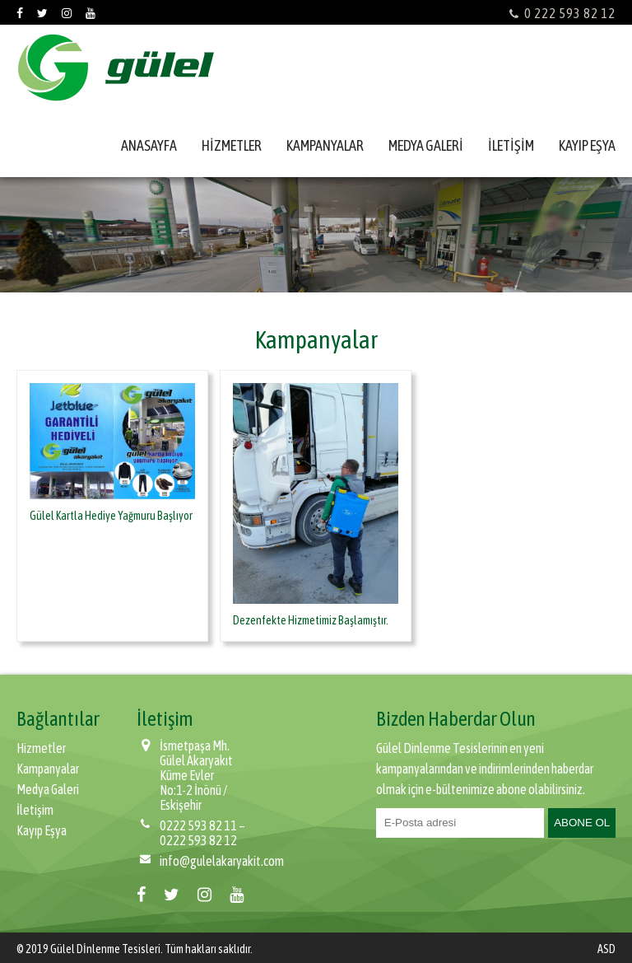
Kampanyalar (47, 768)
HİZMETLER (232, 145)
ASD (606, 949)
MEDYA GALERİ (425, 145)
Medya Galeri (47, 789)
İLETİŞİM (511, 145)
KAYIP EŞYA (587, 145)
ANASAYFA (149, 145)
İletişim (34, 809)
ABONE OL (582, 822)
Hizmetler (41, 748)
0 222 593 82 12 (562, 13)
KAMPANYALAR (325, 145)
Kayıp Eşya (41, 830)
